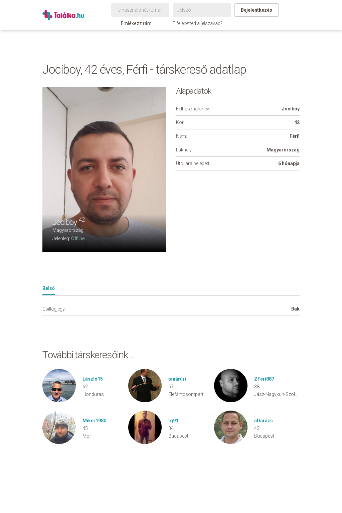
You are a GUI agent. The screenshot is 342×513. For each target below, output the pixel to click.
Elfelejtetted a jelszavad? (197, 23)
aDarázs (263, 420)
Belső (48, 288)
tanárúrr (177, 379)
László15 (92, 379)
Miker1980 (94, 420)
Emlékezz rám (133, 23)
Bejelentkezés (256, 10)
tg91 (173, 420)
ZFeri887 (264, 379)
